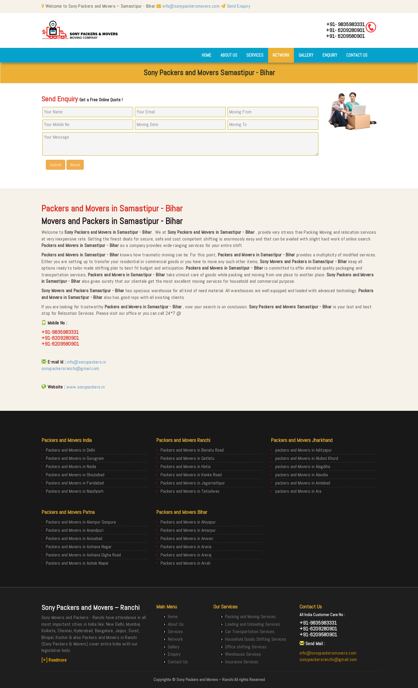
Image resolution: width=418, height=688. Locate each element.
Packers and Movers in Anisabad (74, 538)
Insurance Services (241, 662)
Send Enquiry (235, 6)
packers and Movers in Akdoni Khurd (306, 458)
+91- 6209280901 (345, 30)
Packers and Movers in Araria (185, 547)
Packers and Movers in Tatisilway (189, 491)
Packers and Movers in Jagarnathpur (192, 483)
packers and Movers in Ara (298, 491)
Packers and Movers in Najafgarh (74, 491)
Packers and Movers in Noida (71, 466)
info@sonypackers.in (86, 362)
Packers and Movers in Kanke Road (191, 475)
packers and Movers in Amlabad (302, 483)
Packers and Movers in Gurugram (75, 458)
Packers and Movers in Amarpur (188, 530)
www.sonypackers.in (85, 387)
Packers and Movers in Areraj (185, 555)
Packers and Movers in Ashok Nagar (77, 563)
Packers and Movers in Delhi (70, 450)
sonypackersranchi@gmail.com (70, 368)
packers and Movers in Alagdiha (302, 466)
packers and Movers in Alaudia (301, 475)
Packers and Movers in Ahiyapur (188, 522)
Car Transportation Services (250, 631)
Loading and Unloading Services (252, 624)
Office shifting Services (246, 647)
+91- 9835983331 (345, 24)
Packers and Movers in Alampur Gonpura (81, 522)
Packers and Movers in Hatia (185, 466)
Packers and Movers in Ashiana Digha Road (83, 555)
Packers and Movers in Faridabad (75, 483)
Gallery (306, 55)
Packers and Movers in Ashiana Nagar (79, 547)
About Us (228, 55)
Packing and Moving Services (250, 616)
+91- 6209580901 (345, 36)
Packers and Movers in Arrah (185, 563)
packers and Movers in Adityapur (303, 450)
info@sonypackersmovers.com (191, 6)
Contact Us (356, 55)
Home (206, 55)
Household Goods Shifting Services (255, 639)
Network (281, 55)
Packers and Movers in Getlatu (187, 458)
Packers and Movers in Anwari (186, 538)
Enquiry (329, 55)
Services (254, 55)
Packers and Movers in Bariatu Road (192, 450)
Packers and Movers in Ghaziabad (75, 475)
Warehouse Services (243, 654)
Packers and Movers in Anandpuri (74, 530)
